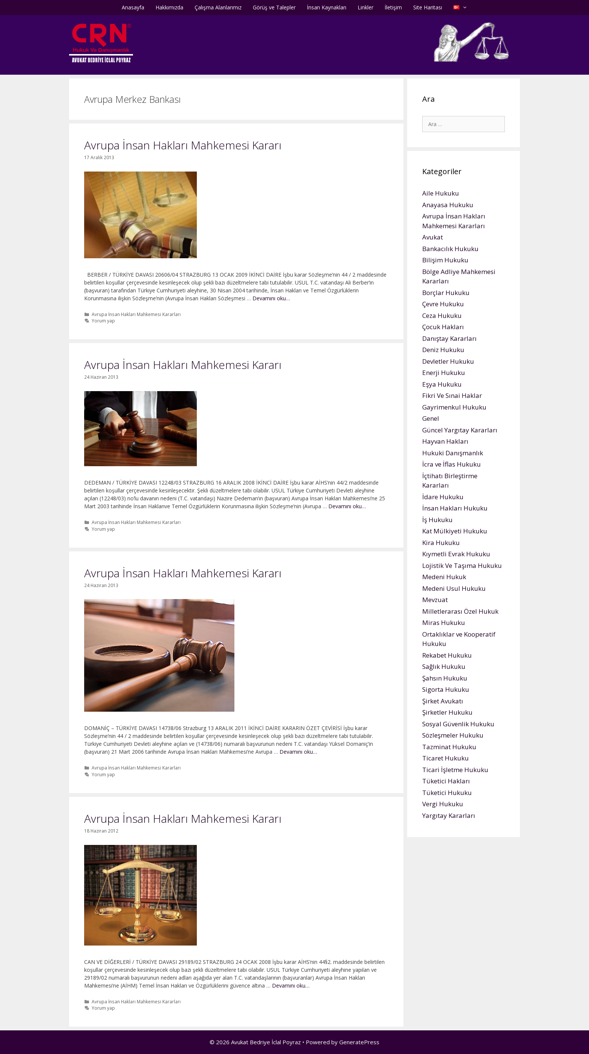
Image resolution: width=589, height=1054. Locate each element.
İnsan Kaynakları (326, 7)
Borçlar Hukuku (446, 292)
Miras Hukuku (443, 622)
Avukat (432, 237)
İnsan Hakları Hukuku (455, 508)
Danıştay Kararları (449, 338)
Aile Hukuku (440, 193)
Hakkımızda (169, 7)
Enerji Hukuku (443, 372)
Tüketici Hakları (446, 781)
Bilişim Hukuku (445, 260)
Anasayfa (133, 7)
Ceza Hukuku (442, 315)
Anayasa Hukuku (447, 204)
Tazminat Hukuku (449, 746)
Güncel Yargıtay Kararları (459, 430)
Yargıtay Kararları (448, 815)
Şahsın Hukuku (444, 678)
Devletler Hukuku (448, 361)
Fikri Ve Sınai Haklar (452, 395)
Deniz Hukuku (443, 349)
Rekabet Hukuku (447, 655)
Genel (430, 418)
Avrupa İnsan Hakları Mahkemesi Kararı (182, 145)
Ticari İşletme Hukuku (455, 769)
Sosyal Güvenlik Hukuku (458, 724)
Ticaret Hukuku (445, 758)
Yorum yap (103, 321)
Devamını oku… (271, 298)
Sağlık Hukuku (443, 666)
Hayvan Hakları (445, 441)
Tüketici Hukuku (447, 792)
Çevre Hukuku (443, 304)
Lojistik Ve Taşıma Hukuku (462, 565)
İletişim (393, 7)
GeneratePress (359, 1042)
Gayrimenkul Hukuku (454, 407)
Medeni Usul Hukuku (454, 588)
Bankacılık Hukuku (450, 248)
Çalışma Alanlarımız (218, 7)
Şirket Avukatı (442, 701)
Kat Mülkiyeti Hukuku (454, 531)
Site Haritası (427, 7)
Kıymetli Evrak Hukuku (456, 554)
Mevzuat (435, 599)
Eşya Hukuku (442, 384)
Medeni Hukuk (444, 576)
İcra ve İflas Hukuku (451, 464)
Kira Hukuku (441, 542)
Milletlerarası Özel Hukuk (460, 611)
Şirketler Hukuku (447, 712)
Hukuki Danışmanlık (452, 453)
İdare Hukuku (443, 496)
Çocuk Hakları (443, 326)
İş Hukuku (437, 519)
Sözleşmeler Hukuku (452, 735)
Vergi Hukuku (442, 804)
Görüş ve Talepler (274, 7)
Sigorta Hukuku (445, 689)
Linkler (365, 7)
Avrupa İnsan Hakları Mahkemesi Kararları (136, 314)
